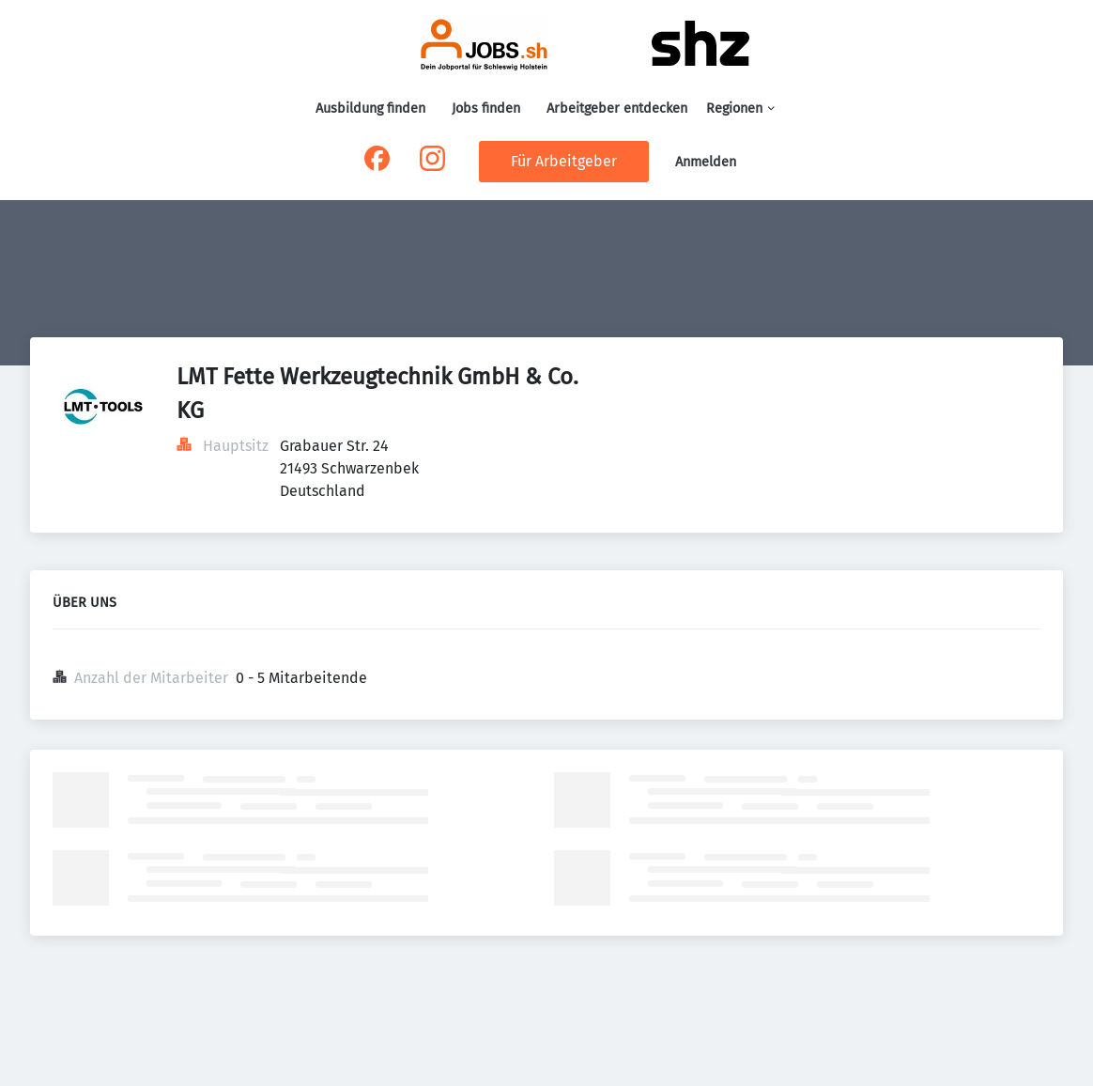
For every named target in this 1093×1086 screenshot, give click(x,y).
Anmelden (705, 162)
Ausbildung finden (370, 108)
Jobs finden (486, 108)
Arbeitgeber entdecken (616, 108)
